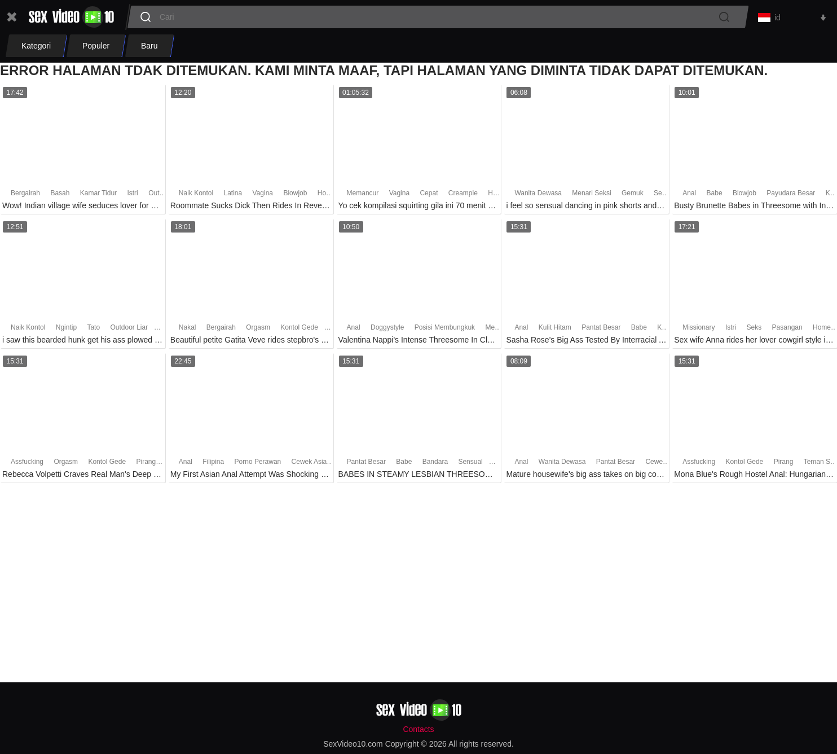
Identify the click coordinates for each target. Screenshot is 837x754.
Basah (59, 195)
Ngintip (66, 330)
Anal (689, 195)
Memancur (363, 195)
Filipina (213, 463)
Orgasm (258, 330)
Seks (754, 330)
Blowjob (295, 195)
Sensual (666, 195)
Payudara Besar (790, 195)
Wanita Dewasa (538, 195)
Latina (233, 195)
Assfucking (27, 463)
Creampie (463, 195)
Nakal (187, 330)
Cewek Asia (309, 463)
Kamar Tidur (98, 195)
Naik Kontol (196, 195)
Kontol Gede (299, 330)
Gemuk (633, 195)
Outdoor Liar (129, 330)
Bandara (435, 463)
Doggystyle (388, 330)
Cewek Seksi (664, 463)
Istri (132, 195)
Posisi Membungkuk (445, 330)
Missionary (698, 330)
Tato (93, 330)
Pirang (146, 463)
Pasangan (787, 330)
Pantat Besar (601, 330)
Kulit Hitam (555, 330)
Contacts (418, 729)
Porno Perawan (258, 463)
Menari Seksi (591, 195)
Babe (715, 195)
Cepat (429, 195)
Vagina (263, 195)
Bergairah (25, 195)
